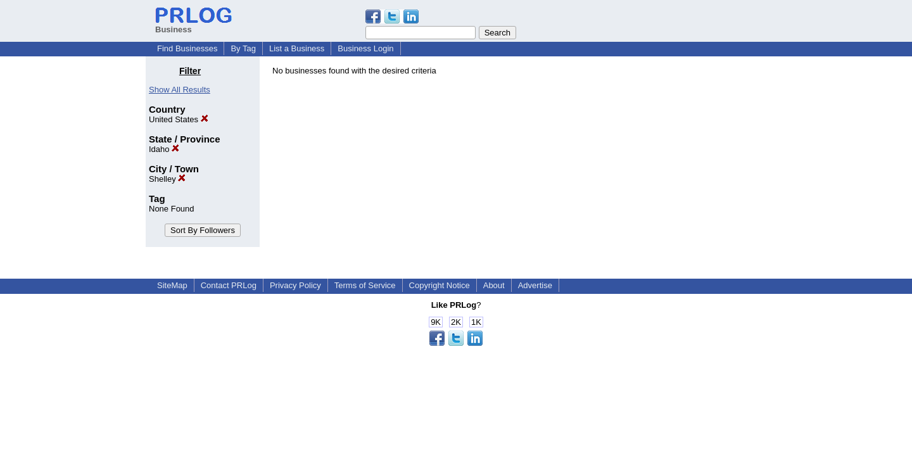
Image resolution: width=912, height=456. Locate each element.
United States (178, 119)
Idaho (164, 149)
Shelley (167, 179)
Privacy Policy (295, 285)
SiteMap (172, 285)
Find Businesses (187, 48)
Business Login (365, 48)
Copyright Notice (439, 285)
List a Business (296, 48)
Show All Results (179, 89)
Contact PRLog (228, 285)
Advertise (535, 285)
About (494, 285)
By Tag (243, 48)
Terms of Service (365, 285)
